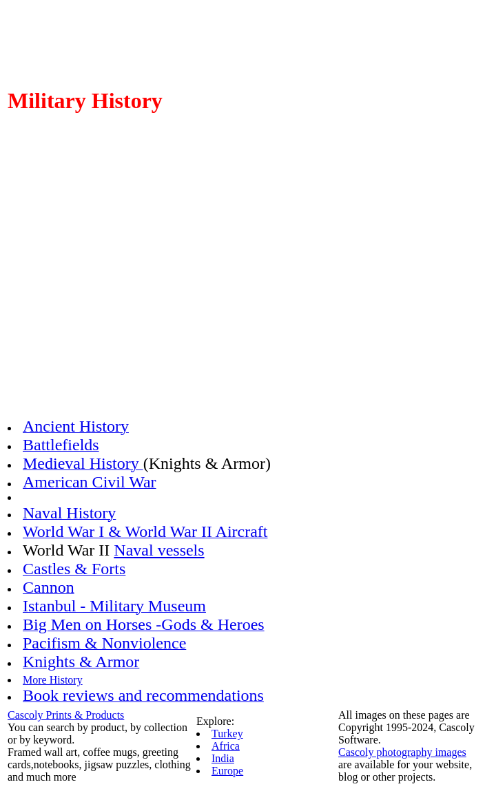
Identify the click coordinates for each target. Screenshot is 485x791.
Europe (227, 771)
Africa (225, 746)
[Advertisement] (242, 293)
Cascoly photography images (402, 752)
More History (53, 680)
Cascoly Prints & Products (66, 715)
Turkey (227, 733)
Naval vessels (159, 550)
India (222, 758)
